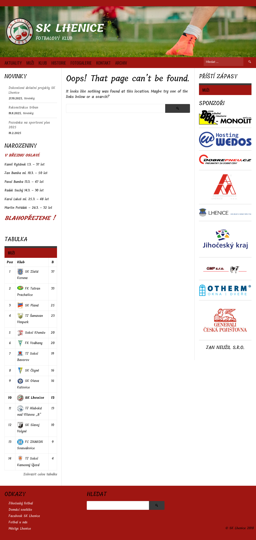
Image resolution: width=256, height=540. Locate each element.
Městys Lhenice (20, 528)
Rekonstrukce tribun (23, 107)
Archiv (121, 62)
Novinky (29, 98)
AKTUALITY (13, 62)
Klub (21, 262)
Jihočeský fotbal (21, 503)
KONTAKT (103, 62)
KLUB (43, 62)
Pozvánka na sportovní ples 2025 (29, 125)
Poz (10, 262)
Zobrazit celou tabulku (40, 474)
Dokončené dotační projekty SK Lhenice (32, 90)
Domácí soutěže (20, 509)
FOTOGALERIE (81, 62)
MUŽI (30, 62)
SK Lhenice (70, 28)
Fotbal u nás (18, 522)
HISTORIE (58, 62)
